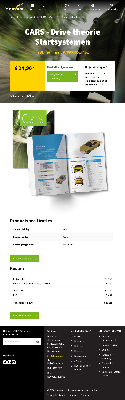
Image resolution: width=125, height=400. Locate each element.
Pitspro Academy (110, 344)
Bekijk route (56, 355)
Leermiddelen (26, 17)
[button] (93, 7)
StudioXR (106, 349)
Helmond (79, 346)
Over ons (67, 7)
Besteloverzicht (111, 7)
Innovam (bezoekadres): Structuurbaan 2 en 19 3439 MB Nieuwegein (55, 344)
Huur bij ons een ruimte (82, 367)
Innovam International (109, 338)
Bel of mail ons (55, 363)
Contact (78, 7)
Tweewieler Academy (108, 356)
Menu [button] (32, 7)
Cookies (84, 394)
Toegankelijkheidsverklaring (62, 394)
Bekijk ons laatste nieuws (111, 373)
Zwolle (78, 360)
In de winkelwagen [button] (24, 258)
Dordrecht (79, 341)
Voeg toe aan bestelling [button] (63, 76)
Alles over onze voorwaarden (83, 390)
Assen (77, 336)
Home (12, 17)
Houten (78, 351)
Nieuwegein (80, 355)
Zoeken (42, 7)
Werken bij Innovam (107, 365)
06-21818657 (100, 84)
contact (100, 73)
